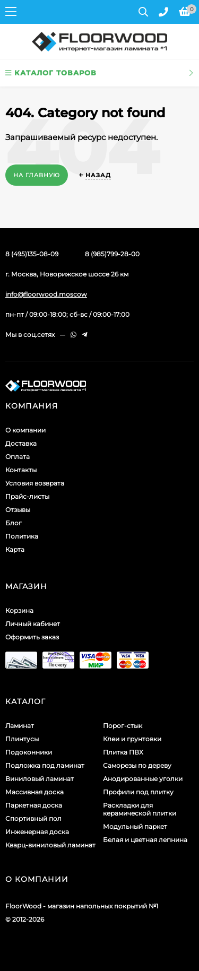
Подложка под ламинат (44, 765)
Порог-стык (122, 726)
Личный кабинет (32, 624)
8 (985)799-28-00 (112, 254)
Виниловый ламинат (39, 779)
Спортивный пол (33, 818)
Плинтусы (22, 739)
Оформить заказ (32, 637)
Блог (13, 523)
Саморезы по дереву (137, 765)
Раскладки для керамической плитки (139, 809)
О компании (25, 430)
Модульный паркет (135, 826)
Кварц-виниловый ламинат (50, 845)
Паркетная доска (33, 805)
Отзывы (17, 510)
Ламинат (19, 726)
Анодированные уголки (143, 779)
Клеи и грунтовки (132, 739)
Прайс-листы (27, 496)
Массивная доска (34, 792)
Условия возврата (34, 483)
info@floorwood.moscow (46, 294)
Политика (21, 536)
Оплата (17, 457)
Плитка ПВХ (123, 752)
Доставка (21, 443)
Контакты (21, 470)
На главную (36, 175)
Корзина (19, 610)
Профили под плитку (138, 792)
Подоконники (28, 752)
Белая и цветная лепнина (145, 840)
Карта (14, 549)
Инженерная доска (37, 832)
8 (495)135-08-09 (31, 254)
